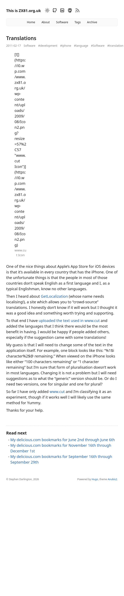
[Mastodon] (69, 11)
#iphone (65, 46)
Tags (77, 22)
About (45, 22)
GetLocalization (54, 296)
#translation (115, 46)
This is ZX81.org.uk (23, 10)
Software (62, 22)
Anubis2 (112, 479)
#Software (97, 46)
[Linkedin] (61, 11)
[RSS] (77, 11)
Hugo (95, 479)
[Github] (54, 11)
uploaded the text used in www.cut (69, 320)
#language (81, 46)
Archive (92, 22)
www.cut (57, 391)
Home (31, 22)
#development (47, 46)
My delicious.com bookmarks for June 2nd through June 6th (62, 439)
